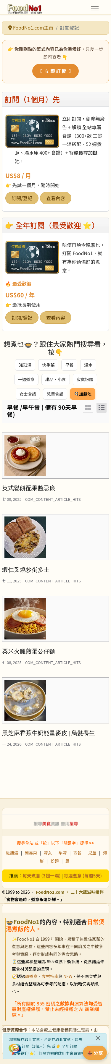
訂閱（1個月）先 (32, 99)
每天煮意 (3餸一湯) (41, 875)
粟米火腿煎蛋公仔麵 (28, 651)
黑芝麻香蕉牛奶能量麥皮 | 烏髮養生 (48, 733)
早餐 (69, 365)
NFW (67, 976)
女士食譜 (28, 394)
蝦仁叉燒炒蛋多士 (25, 569)
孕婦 (63, 853)
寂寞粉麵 (85, 379)
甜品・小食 (55, 379)
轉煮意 (31, 976)
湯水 (88, 365)
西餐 (77, 853)
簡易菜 (31, 853)
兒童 (92, 853)
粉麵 (55, 861)
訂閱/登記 (22, 198)
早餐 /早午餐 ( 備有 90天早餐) (42, 411)
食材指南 (50, 976)
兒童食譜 (55, 394)
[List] (101, 408)
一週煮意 (26, 379)
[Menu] (95, 9)
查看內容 (55, 198)
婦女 (48, 853)
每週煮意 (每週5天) (83, 875)
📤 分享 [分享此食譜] (95, 1052)
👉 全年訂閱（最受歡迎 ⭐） (52, 225)
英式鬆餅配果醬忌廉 (28, 488)
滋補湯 (12, 853)
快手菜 (48, 365)
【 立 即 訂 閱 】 (55, 71)
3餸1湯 (25, 365)
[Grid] (88, 408)
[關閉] (98, 1038)
